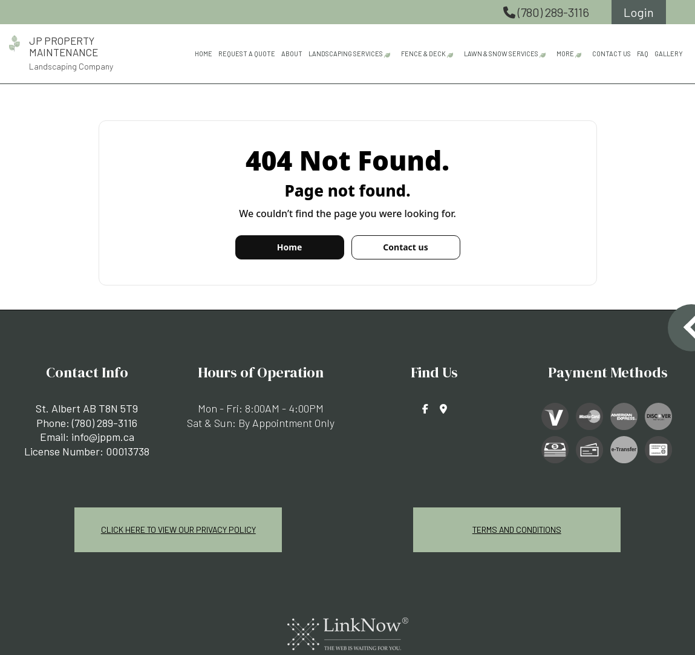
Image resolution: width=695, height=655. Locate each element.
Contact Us (611, 53)
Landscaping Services (345, 53)
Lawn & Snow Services (501, 53)
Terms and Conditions (516, 529)
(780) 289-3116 (547, 12)
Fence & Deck (423, 53)
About (291, 53)
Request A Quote (246, 53)
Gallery (668, 53)
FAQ (642, 53)
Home (203, 53)
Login (639, 12)
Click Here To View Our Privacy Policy (178, 529)
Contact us (405, 247)
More (565, 53)
